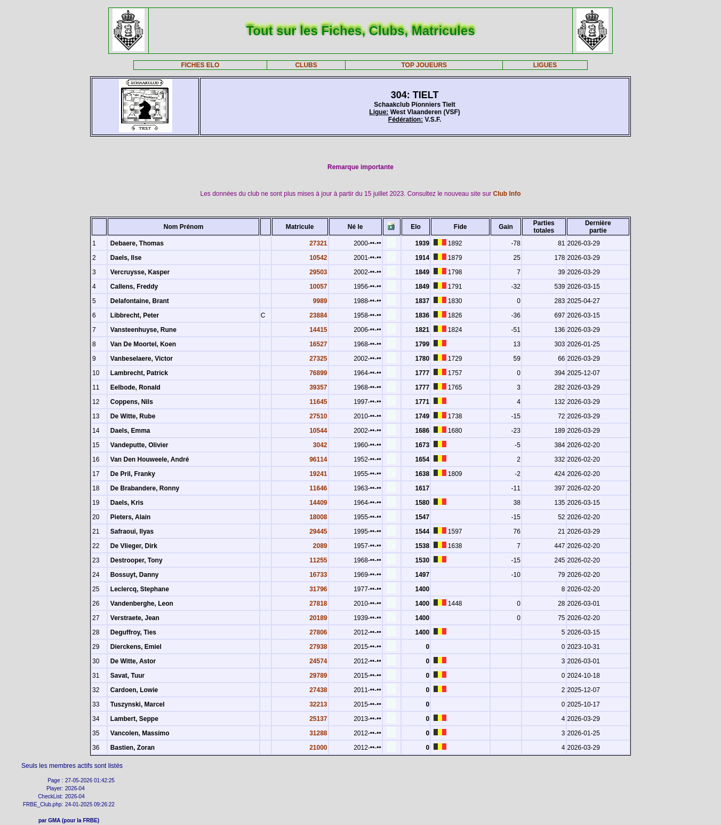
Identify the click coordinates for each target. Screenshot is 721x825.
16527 (318, 344)
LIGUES (545, 65)
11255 (318, 560)
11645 (318, 402)
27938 (318, 647)
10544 (318, 430)
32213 (318, 704)
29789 (318, 675)
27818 (318, 603)
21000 (318, 747)
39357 (318, 387)
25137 (318, 719)
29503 (318, 272)
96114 (318, 459)
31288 (318, 733)
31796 (318, 589)
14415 (318, 330)
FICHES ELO (200, 65)
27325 (318, 358)
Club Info (507, 193)
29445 (318, 531)
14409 (318, 502)
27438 (318, 690)
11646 (318, 488)
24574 (318, 661)
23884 (318, 315)
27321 (318, 243)
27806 (318, 632)
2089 (320, 546)
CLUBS (306, 65)
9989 (320, 301)
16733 (318, 574)
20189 (318, 618)
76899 (318, 373)
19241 (318, 474)
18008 (318, 517)
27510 (318, 416)
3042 (320, 445)
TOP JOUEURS (424, 65)
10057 (318, 286)
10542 (318, 257)
